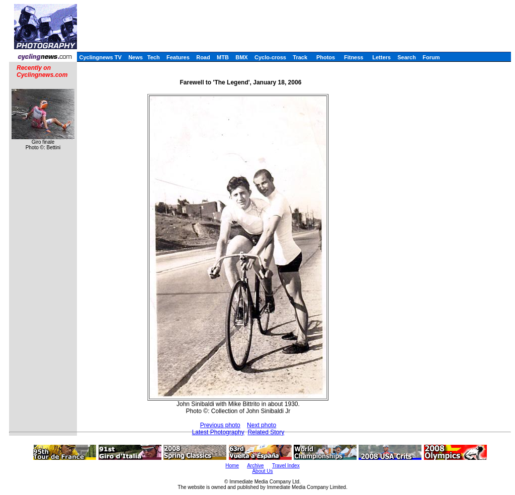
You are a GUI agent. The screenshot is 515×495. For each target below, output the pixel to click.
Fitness (354, 57)
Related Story (265, 432)
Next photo (261, 425)
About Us (262, 471)
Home (232, 465)
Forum (431, 57)
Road (203, 57)
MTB (223, 57)
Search (406, 57)
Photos (325, 57)
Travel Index (286, 465)
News (135, 57)
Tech (153, 57)
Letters (381, 57)
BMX (241, 57)
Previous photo (220, 425)
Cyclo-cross (270, 57)
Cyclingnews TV (100, 57)
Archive (255, 465)
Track (300, 57)
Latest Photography (218, 432)
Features (178, 57)
